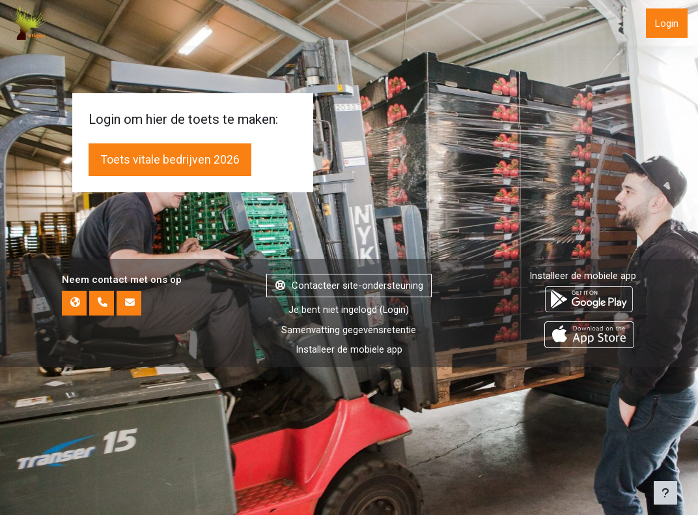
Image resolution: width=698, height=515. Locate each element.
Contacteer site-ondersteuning (349, 479)
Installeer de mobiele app (582, 469)
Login (666, 23)
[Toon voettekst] (665, 493)
